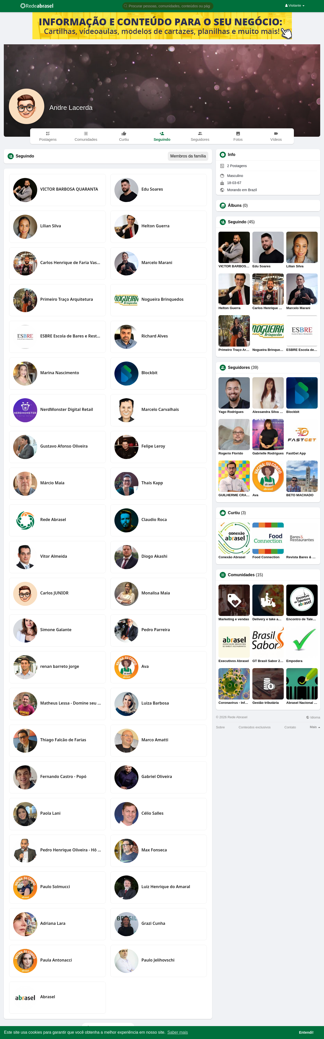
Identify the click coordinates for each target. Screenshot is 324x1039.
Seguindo (237, 222)
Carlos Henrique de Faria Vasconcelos (71, 262)
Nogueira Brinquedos (162, 299)
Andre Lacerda (71, 107)
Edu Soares (152, 189)
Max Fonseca (154, 850)
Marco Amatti (154, 740)
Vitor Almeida (53, 556)
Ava (145, 666)
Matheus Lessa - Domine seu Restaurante (71, 703)
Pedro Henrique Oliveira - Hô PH (71, 850)
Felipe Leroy (153, 446)
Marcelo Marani (156, 262)
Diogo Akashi (154, 556)
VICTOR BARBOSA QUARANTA (69, 189)
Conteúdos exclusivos (255, 727)
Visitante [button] (295, 5)
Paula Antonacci (56, 960)
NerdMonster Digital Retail (66, 409)
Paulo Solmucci (55, 886)
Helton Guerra (155, 226)
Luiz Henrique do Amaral (165, 886)
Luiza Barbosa (155, 703)
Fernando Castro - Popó (63, 776)
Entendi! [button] (306, 1032)
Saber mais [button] (177, 1032)
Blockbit (149, 372)
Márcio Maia (52, 483)
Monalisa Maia (155, 593)
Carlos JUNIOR (54, 593)
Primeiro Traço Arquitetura (66, 299)
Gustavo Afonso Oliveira (64, 446)
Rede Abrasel (53, 519)
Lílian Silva (50, 226)
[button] (167, 6)
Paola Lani (50, 813)
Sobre (220, 727)
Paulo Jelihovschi (158, 960)
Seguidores (239, 368)
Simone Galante (55, 629)
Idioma (313, 717)
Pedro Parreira (155, 629)
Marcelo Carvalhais (160, 409)
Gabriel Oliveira (156, 776)
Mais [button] (315, 727)
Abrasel (47, 997)
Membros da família (188, 156)
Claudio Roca (154, 519)
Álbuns (234, 206)
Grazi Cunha (153, 923)
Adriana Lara (52, 923)
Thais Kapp (152, 483)
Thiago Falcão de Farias (63, 740)
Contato (290, 727)
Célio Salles (152, 813)
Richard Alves (154, 336)
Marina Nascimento (59, 372)
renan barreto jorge (59, 666)
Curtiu (234, 513)
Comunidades (241, 575)
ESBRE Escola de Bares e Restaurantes (71, 336)
